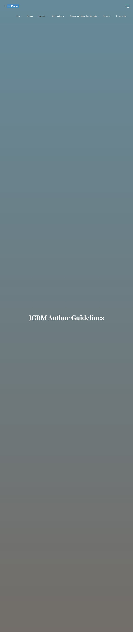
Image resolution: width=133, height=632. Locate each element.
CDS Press (11, 6)
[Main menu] (126, 6)
